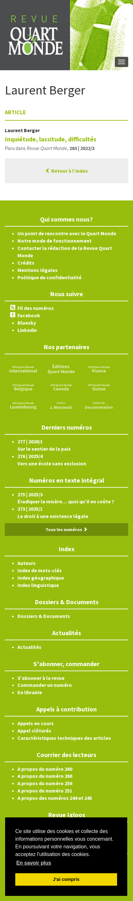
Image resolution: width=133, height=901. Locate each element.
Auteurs (27, 563)
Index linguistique (38, 585)
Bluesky (27, 322)
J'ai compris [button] (66, 879)
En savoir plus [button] (33, 863)
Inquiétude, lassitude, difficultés (50, 139)
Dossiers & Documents (44, 616)
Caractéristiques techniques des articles (64, 738)
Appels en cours (36, 723)
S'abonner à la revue (41, 678)
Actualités (29, 647)
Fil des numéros (36, 308)
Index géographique (41, 577)
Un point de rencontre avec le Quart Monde (67, 233)
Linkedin (27, 330)
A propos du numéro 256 (45, 783)
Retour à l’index (66, 171)
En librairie (30, 692)
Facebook (29, 315)
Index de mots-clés (40, 570)
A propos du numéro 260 (45, 769)
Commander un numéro (45, 685)
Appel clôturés (34, 730)
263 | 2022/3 (81, 148)
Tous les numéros (67, 529)
